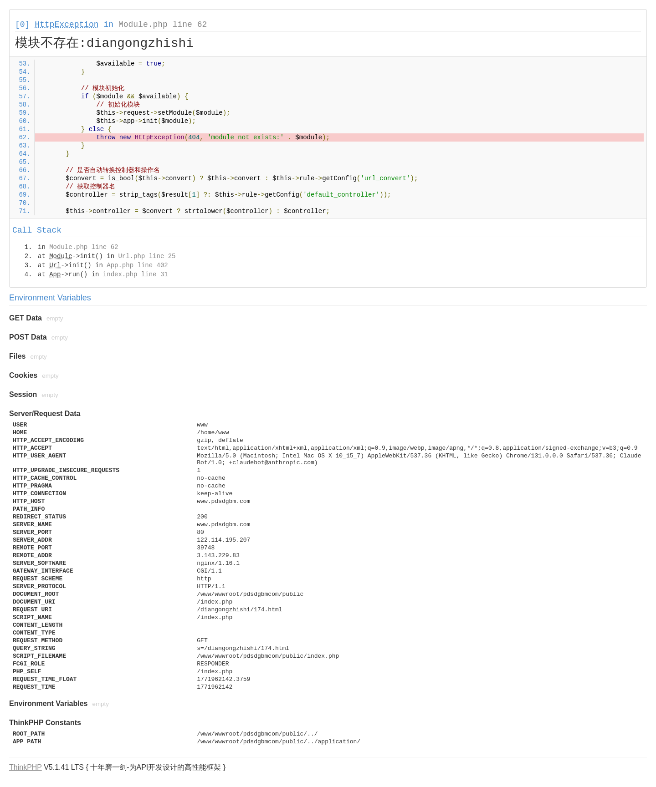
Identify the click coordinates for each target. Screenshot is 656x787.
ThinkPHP (25, 767)
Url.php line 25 (146, 256)
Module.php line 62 (162, 24)
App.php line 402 (137, 265)
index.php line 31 (135, 274)
